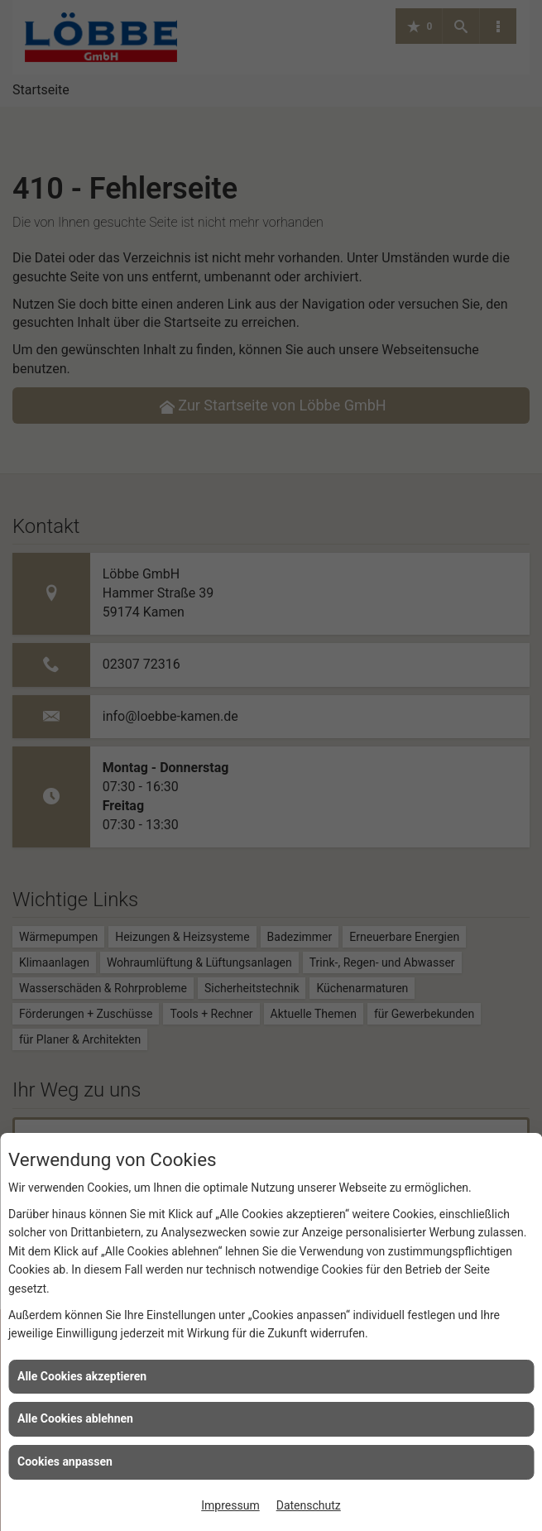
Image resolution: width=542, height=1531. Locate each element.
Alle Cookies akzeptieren (81, 1376)
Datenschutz (308, 1505)
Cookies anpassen (65, 1461)
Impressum (230, 1505)
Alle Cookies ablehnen (75, 1418)
